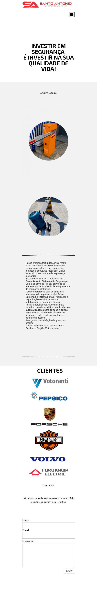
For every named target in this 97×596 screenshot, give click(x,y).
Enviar (69, 570)
